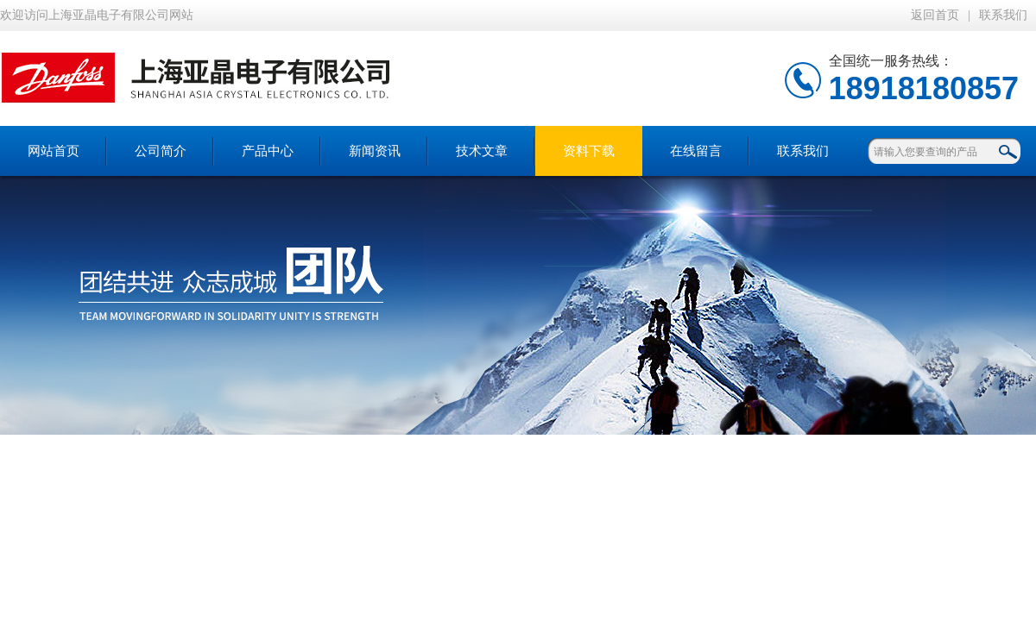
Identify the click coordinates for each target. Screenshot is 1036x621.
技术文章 (482, 151)
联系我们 (1003, 15)
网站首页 (53, 151)
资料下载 (589, 151)
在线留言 (696, 151)
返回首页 (935, 15)
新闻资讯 (375, 151)
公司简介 (160, 151)
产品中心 (268, 151)
